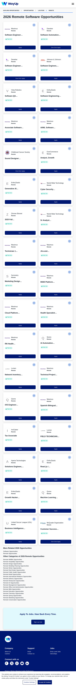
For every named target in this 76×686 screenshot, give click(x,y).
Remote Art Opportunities (11, 583)
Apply (20, 47)
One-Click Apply (55, 47)
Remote (51, 10)
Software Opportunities (10, 551)
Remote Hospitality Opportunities (13, 561)
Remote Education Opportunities (13, 591)
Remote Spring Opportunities (12, 595)
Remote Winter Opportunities (12, 568)
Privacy (7, 671)
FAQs (29, 651)
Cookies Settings (29, 682)
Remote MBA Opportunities (11, 589)
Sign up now (38, 622)
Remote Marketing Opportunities (13, 597)
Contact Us (30, 654)
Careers (7, 654)
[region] (38, 678)
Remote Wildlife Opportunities (12, 559)
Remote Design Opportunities (12, 564)
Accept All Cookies (45, 682)
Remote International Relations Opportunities (17, 576)
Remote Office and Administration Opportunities (18, 587)
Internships (53, 654)
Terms (12, 671)
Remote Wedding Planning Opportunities (16, 566)
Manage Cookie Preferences (25, 671)
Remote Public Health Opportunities (14, 572)
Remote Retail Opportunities (12, 574)
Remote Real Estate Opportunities (14, 570)
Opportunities (29, 10)
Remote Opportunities (10, 553)
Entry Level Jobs (55, 651)
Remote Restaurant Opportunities (13, 581)
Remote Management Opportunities (14, 585)
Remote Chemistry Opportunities (13, 593)
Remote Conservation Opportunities (14, 600)
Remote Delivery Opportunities (13, 578)
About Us (8, 651)
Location (41, 10)
